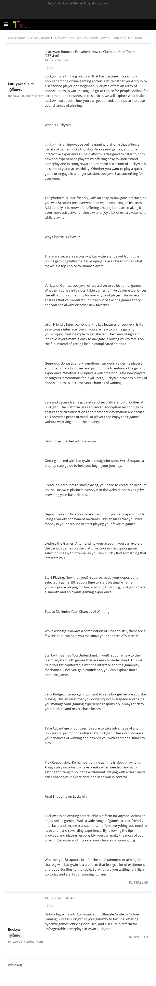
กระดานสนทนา (19, 38)
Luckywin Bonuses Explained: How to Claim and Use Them (98, 38)
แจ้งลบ (49, 68)
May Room (42, 38)
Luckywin (51, 144)
